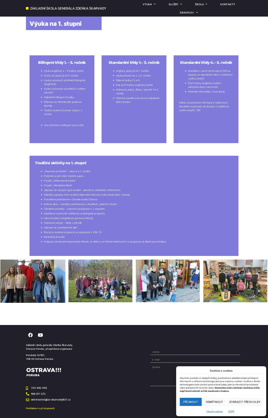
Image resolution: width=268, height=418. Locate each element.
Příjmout (190, 402)
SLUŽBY (175, 4)
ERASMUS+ (189, 12)
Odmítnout (214, 402)
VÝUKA (149, 4)
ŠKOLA (201, 4)
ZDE (81, 125)
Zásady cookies (214, 411)
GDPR (231, 411)
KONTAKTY (227, 4)
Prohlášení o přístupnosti (40, 408)
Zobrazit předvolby (245, 402)
